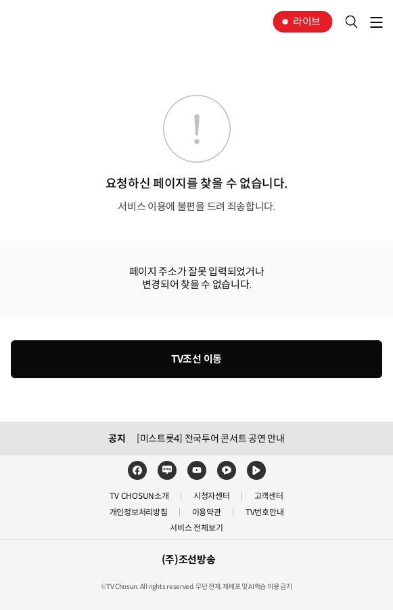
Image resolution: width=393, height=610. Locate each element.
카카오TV (226, 470)
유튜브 (196, 470)
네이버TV (256, 470)
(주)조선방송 (189, 559)
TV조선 (53, 21)
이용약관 (206, 512)
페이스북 (137, 470)
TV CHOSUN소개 (139, 496)
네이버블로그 (167, 470)
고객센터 (268, 496)
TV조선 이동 (196, 358)
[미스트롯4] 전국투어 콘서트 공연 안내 (211, 438)
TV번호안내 (265, 512)
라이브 (307, 21)
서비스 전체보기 (196, 528)
